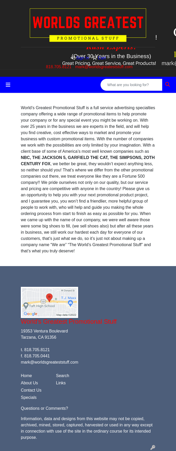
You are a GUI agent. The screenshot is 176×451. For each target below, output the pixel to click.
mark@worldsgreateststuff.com (104, 67)
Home (26, 375)
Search (62, 375)
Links (61, 383)
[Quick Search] (131, 85)
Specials (28, 397)
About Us (29, 383)
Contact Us (31, 390)
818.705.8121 (59, 67)
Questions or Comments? (44, 408)
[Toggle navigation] (8, 84)
